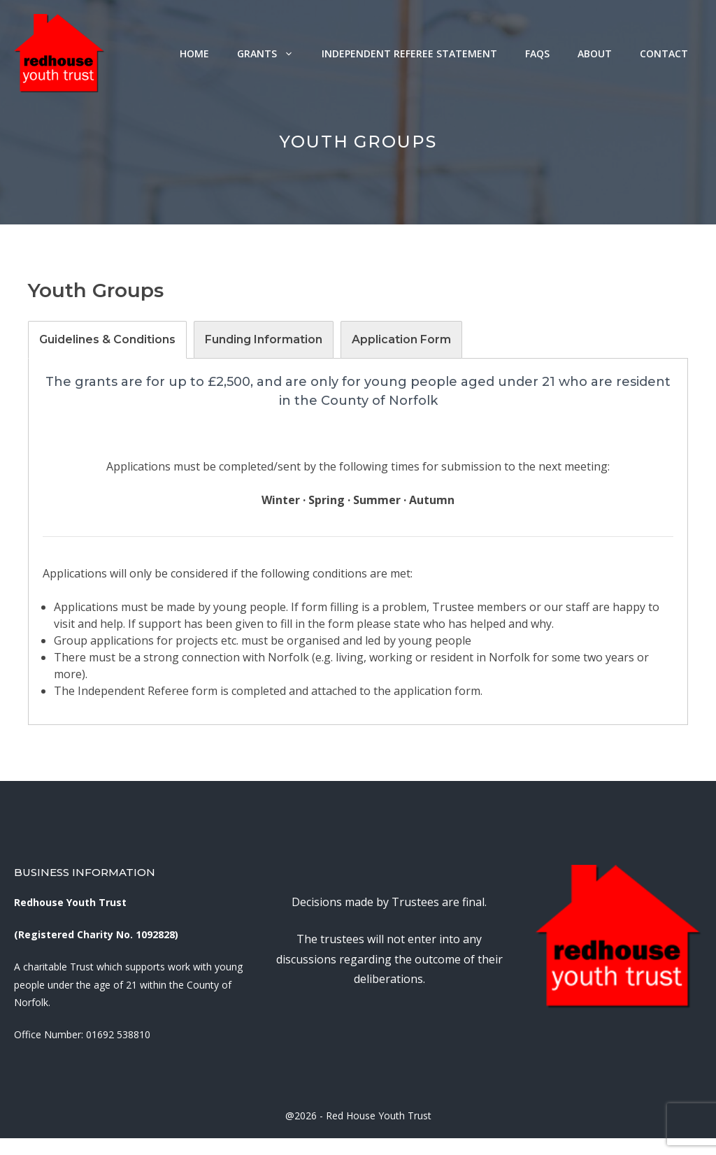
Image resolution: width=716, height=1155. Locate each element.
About (595, 53)
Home (194, 53)
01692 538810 (118, 1034)
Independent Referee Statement (409, 53)
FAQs (537, 53)
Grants (272, 53)
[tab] (107, 340)
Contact (664, 53)
